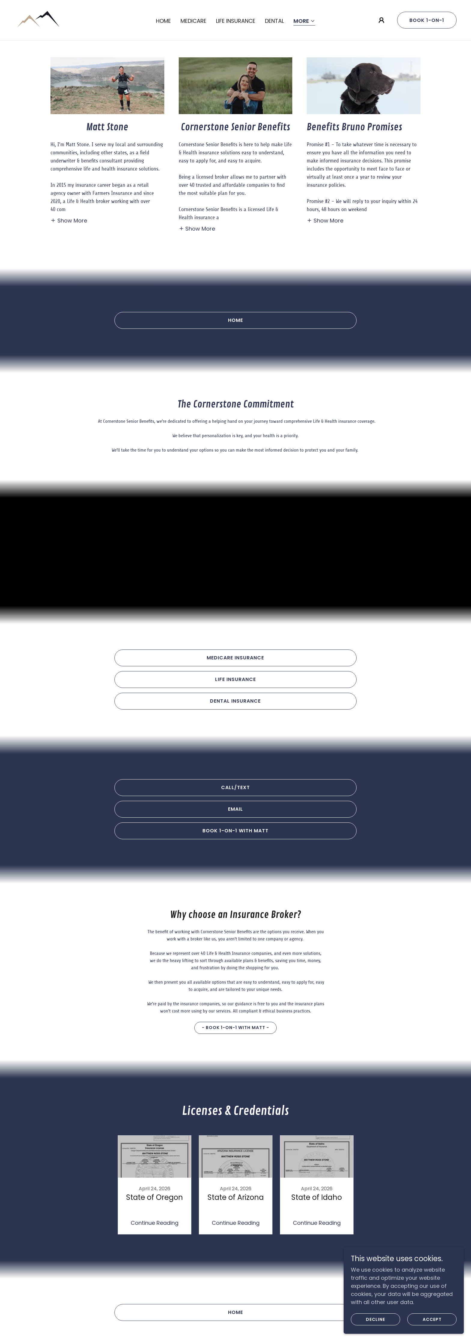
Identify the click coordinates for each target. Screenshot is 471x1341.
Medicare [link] (193, 21)
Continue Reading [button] (154, 1223)
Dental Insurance (235, 701)
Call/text (235, 787)
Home (235, 320)
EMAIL (235, 809)
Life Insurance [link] (235, 21)
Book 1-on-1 (426, 20)
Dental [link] (274, 21)
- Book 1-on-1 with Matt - (235, 1028)
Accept (432, 1319)
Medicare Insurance (235, 657)
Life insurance (235, 679)
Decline (375, 1319)
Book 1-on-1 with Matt (235, 830)
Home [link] (163, 21)
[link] (38, 19)
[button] (304, 21)
